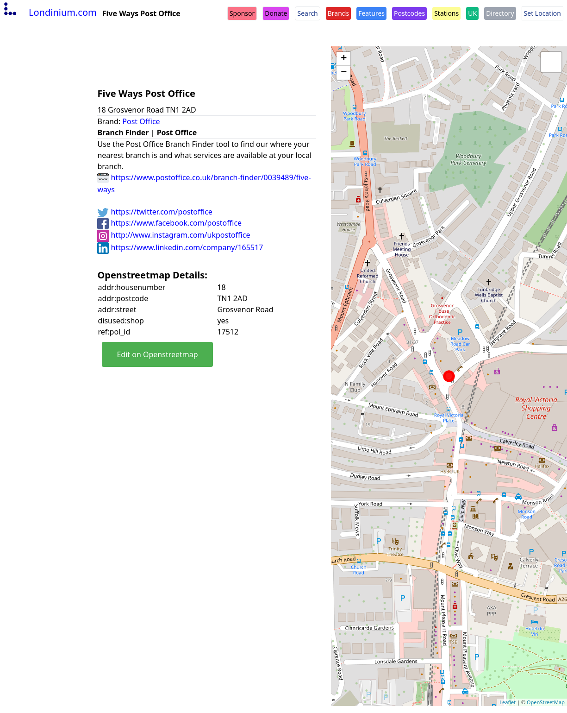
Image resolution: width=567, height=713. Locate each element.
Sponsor (242, 13)
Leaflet (507, 702)
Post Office (141, 121)
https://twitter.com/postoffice (154, 212)
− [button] (344, 73)
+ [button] (344, 59)
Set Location (542, 13)
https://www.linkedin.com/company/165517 (180, 247)
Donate (276, 13)
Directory (500, 13)
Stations (446, 13)
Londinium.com (49, 12)
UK (472, 13)
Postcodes (409, 13)
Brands (338, 13)
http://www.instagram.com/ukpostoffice (173, 235)
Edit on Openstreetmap (157, 354)
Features (371, 13)
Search (307, 13)
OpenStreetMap (546, 702)
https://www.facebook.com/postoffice (169, 223)
